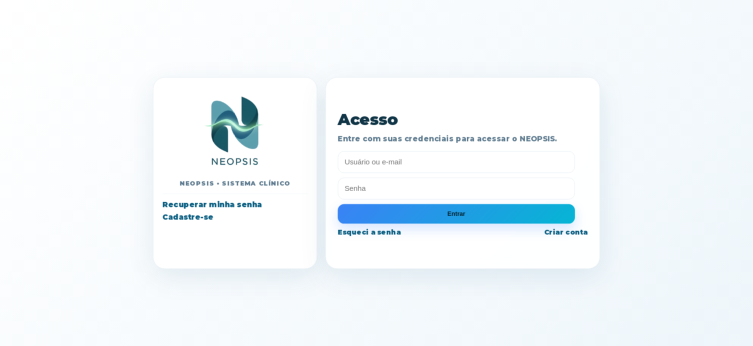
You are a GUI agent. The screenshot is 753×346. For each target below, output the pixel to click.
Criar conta (566, 232)
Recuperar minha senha (212, 204)
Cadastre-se (187, 216)
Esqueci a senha (369, 232)
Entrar (456, 213)
